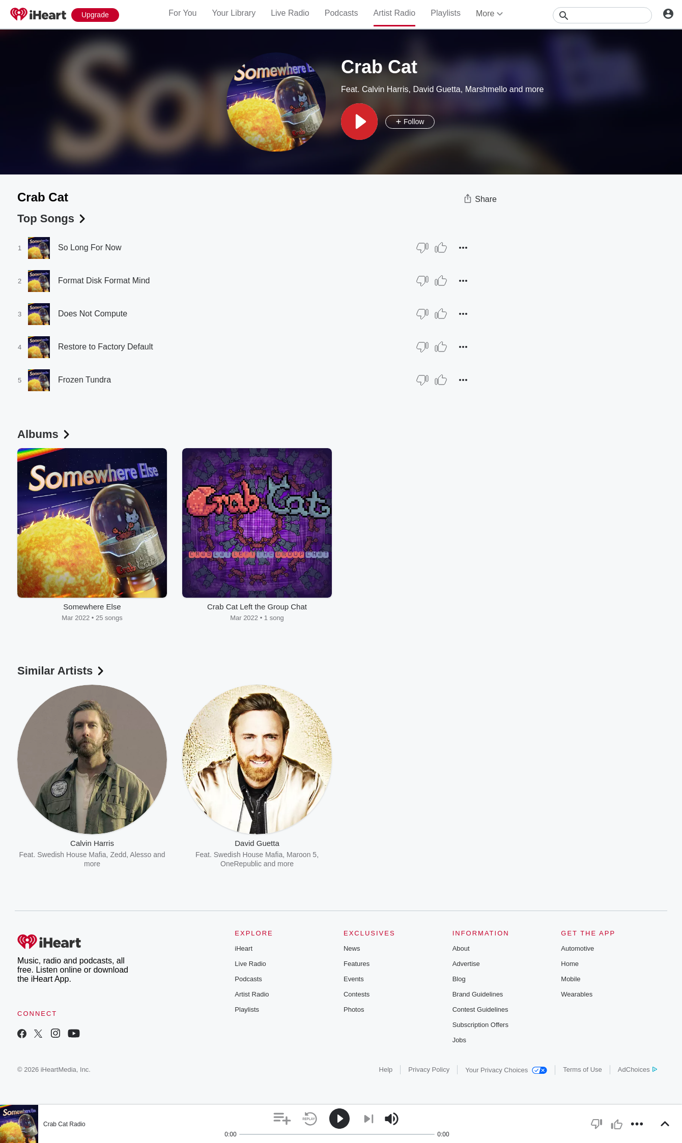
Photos (354, 1009)
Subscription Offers (480, 1025)
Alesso (140, 855)
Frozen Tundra (84, 379)
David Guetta (436, 89)
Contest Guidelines (480, 1009)
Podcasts (341, 13)
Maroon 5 (302, 855)
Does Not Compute (92, 313)
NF (440, 855)
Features (357, 964)
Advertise (466, 964)
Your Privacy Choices (506, 1070)
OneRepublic (241, 864)
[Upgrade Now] (95, 15)
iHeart (243, 948)
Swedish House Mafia (71, 855)
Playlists (446, 13)
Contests (357, 994)
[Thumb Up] (441, 247)
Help (386, 1069)
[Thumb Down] (422, 247)
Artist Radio (395, 13)
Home (570, 964)
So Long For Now (90, 247)
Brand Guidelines (477, 994)
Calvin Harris (385, 89)
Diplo (423, 855)
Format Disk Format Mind (104, 280)
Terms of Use (582, 1069)
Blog (459, 979)
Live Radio (290, 13)
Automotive (577, 948)
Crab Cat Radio (64, 1124)
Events (354, 979)
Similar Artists (61, 670)
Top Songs (52, 218)
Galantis (398, 855)
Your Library (233, 13)
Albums (44, 434)
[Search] (602, 15)
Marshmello (486, 89)
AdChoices (637, 1069)
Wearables (576, 994)
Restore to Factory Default (105, 346)
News (352, 948)
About (461, 948)
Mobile (570, 979)
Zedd (118, 855)
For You (182, 13)
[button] (359, 121)
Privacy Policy (428, 1069)
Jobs (459, 1040)
